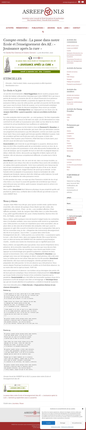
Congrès (69, 136)
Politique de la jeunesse (73, 81)
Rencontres (70, 148)
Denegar (62, 423)
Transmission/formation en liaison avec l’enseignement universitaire (74, 61)
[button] (82, 409)
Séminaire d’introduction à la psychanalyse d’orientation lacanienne (75, 54)
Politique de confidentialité (67, 427)
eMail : (75, 199)
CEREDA (69, 115)
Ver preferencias (77, 423)
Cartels (69, 50)
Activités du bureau (72, 72)
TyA (68, 120)
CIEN (68, 117)
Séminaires (70, 151)
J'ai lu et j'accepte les (74, 217)
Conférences (70, 133)
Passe (21, 403)
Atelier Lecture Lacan (73, 45)
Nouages (69, 79)
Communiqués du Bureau (74, 159)
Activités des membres (73, 95)
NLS (68, 169)
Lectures (69, 162)
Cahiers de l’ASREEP (72, 48)
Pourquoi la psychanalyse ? (74, 84)
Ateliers (69, 131)
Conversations (71, 138)
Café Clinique (70, 76)
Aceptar (48, 423)
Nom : (69, 203)
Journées (15, 403)
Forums (69, 143)
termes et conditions (71, 218)
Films (68, 141)
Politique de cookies (55, 427)
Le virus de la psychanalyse (74, 164)
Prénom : (70, 210)
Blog (68, 74)
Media (68, 167)
